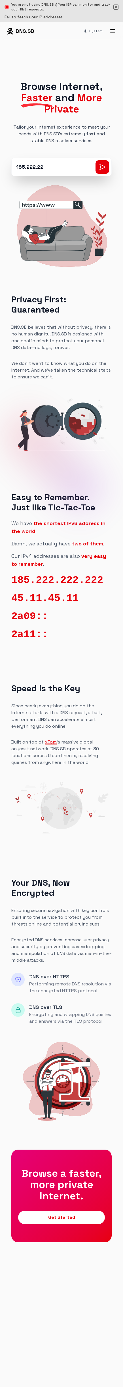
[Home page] (20, 31)
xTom (51, 742)
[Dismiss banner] (115, 7)
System (93, 31)
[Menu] (112, 31)
